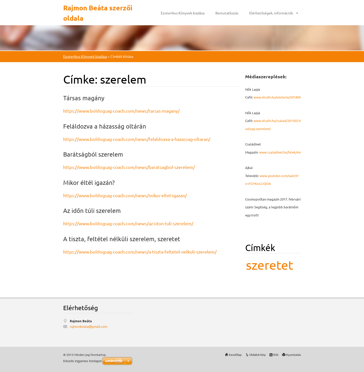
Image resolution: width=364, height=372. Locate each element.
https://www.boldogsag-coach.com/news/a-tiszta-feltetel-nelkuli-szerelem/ (140, 251)
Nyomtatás (293, 355)
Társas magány (83, 98)
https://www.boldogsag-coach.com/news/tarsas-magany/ (121, 110)
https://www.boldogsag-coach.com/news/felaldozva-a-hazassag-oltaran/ (136, 139)
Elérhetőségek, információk (271, 13)
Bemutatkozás (226, 13)
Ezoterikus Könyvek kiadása (182, 13)
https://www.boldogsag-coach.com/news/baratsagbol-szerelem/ (129, 167)
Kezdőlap (235, 355)
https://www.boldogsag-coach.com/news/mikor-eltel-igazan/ (125, 195)
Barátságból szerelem (93, 154)
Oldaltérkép (257, 355)
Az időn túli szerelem (92, 210)
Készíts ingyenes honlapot (82, 361)
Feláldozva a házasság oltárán (104, 126)
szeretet (269, 264)
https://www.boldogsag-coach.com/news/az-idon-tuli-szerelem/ (128, 223)
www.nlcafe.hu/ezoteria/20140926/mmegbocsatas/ (291, 97)
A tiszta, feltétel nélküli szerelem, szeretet (121, 238)
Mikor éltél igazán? (89, 182)
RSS (275, 355)
